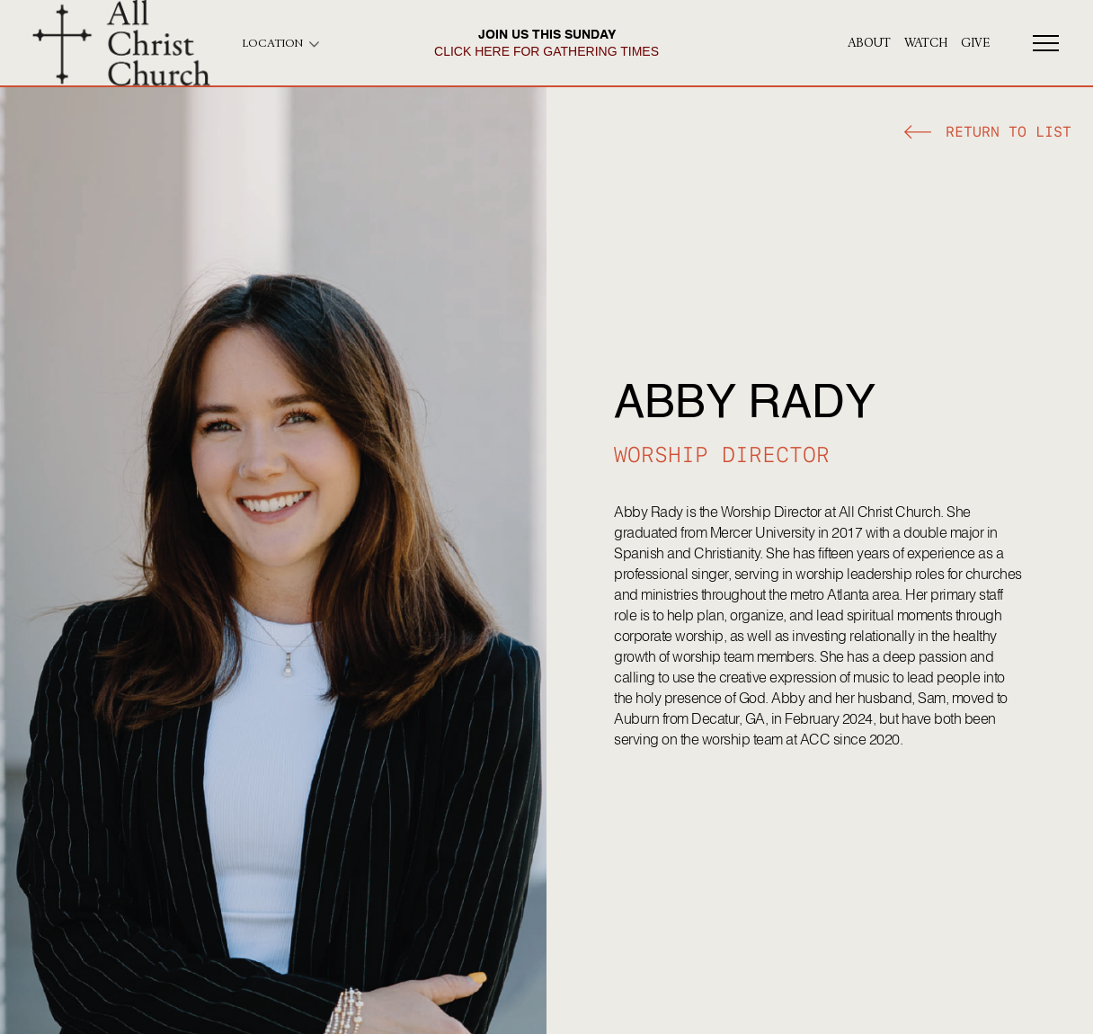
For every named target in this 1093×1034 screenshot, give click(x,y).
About (869, 43)
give (975, 43)
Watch (925, 43)
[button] (987, 134)
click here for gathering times (546, 51)
